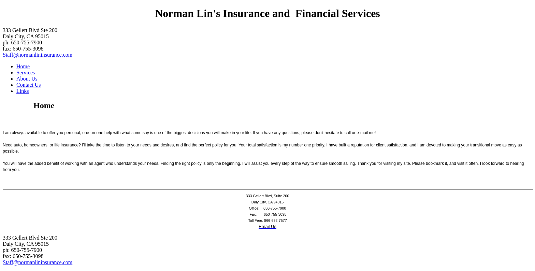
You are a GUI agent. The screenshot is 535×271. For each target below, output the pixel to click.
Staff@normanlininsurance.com (37, 55)
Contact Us (28, 85)
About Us (27, 79)
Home (23, 66)
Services (25, 72)
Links (22, 91)
